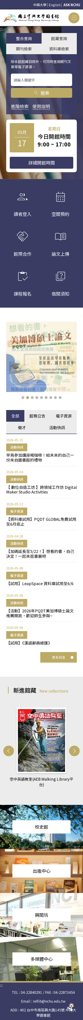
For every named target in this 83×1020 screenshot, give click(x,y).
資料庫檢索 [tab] (59, 49)
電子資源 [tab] (64, 416)
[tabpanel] (41, 541)
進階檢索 (20, 106)
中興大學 (39, 4)
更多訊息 (63, 657)
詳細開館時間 (41, 162)
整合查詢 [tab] (24, 38)
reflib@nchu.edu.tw (49, 1001)
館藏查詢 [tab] (59, 38)
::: (1, 12)
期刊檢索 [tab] (24, 49)
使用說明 (41, 106)
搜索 (41, 93)
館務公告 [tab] (37, 416)
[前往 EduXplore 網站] (71, 1008)
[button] (22, 397)
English (54, 4)
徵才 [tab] (22, 427)
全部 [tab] (15, 416)
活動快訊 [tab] (57, 427)
